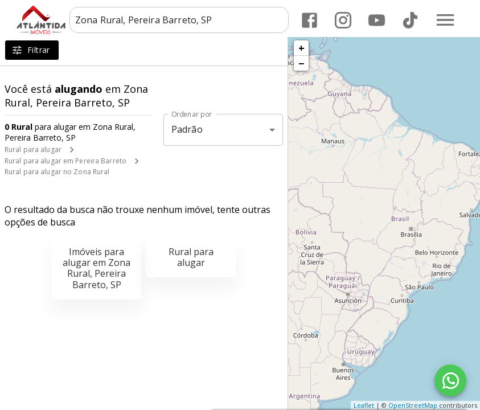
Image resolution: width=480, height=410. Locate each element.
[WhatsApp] (450, 380)
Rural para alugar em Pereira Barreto (65, 161)
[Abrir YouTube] (377, 20)
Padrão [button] (187, 129)
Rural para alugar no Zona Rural (57, 172)
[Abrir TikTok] (410, 20)
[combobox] (179, 20)
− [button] (301, 63)
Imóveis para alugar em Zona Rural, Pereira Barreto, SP (96, 268)
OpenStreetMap (412, 405)
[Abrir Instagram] (343, 20)
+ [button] (301, 48)
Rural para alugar (33, 149)
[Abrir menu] (445, 20)
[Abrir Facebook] (309, 20)
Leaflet (364, 405)
